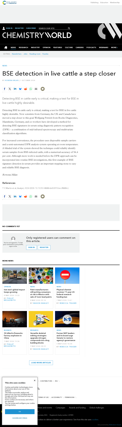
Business (7, 330)
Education (104, 3)
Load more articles (41, 363)
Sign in (31, 247)
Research (34, 330)
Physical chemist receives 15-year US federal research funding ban (66, 293)
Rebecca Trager (68, 303)
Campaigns (60, 408)
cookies (95, 419)
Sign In (9, 28)
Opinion (7, 287)
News (4, 66)
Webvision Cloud (115, 425)
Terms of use (43, 397)
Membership (115, 3)
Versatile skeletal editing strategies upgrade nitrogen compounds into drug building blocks (39, 338)
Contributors (46, 381)
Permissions (69, 397)
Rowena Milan (11, 80)
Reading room (35, 54)
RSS (56, 381)
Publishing (94, 3)
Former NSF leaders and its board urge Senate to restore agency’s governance (66, 337)
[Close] (34, 380)
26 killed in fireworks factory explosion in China (13, 335)
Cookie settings (19, 418)
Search (69, 28)
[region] (20, 401)
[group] (114, 47)
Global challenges (96, 408)
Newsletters (16, 54)
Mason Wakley (41, 303)
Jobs (25, 54)
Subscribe (31, 28)
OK (20, 411)
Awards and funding (77, 408)
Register (19, 28)
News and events (45, 408)
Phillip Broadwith (10, 299)
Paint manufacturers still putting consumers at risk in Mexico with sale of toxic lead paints (41, 293)
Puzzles (45, 54)
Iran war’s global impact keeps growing (14, 291)
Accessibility (56, 397)
